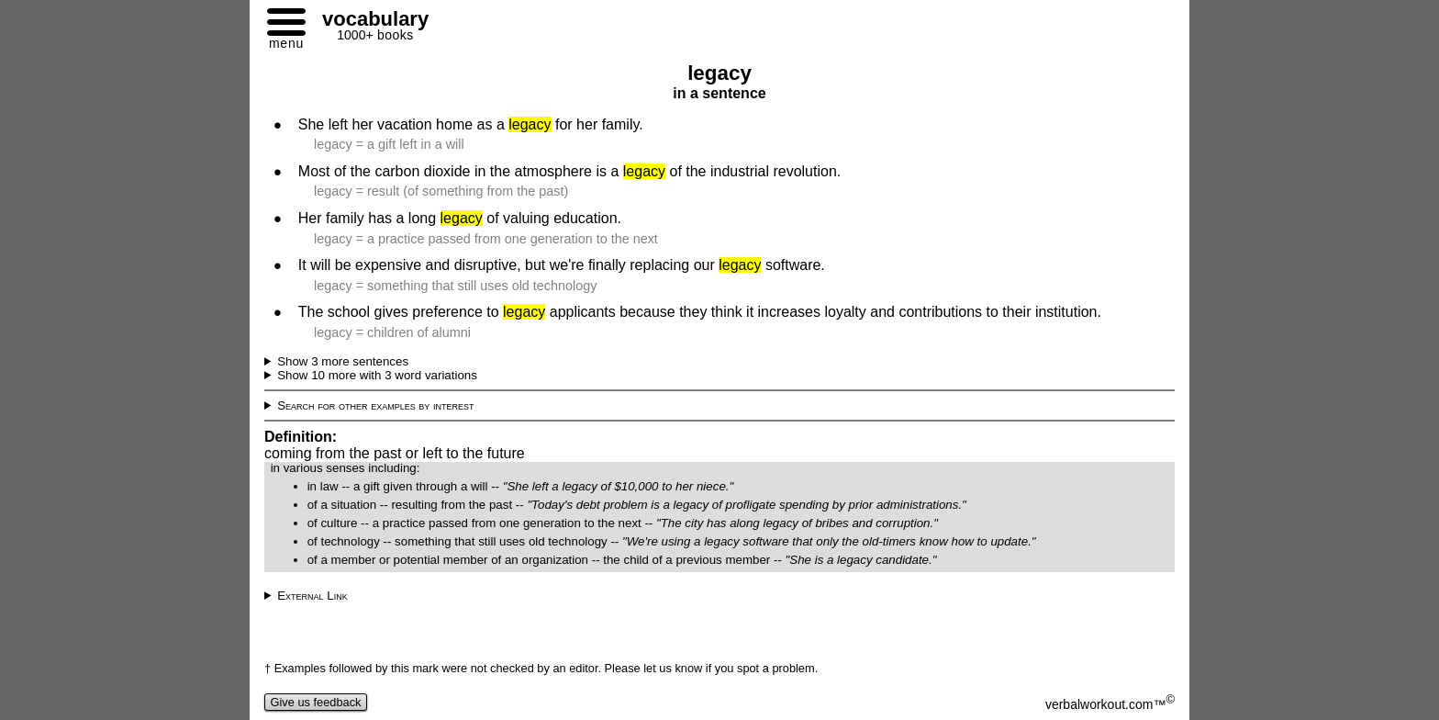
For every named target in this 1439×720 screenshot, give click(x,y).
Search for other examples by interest (375, 405)
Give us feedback (315, 702)
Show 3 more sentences (342, 361)
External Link (312, 595)
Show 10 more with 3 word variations (377, 375)
